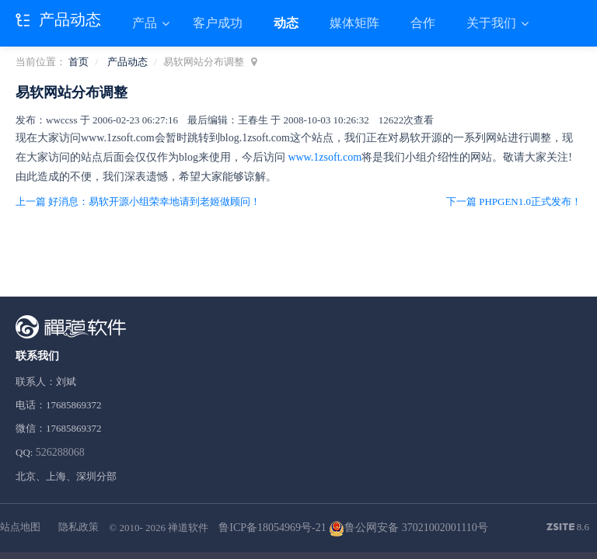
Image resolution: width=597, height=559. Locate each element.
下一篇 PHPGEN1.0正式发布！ (513, 201)
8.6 (568, 528)
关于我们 (492, 23)
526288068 (60, 452)
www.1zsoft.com (324, 157)
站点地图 (20, 527)
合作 (422, 23)
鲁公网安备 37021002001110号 (408, 527)
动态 (286, 23)
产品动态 (127, 62)
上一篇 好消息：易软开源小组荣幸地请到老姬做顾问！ (138, 201)
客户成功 (218, 23)
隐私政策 (78, 527)
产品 (146, 23)
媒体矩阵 (354, 23)
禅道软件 (188, 527)
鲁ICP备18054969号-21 (272, 527)
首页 (78, 62)
